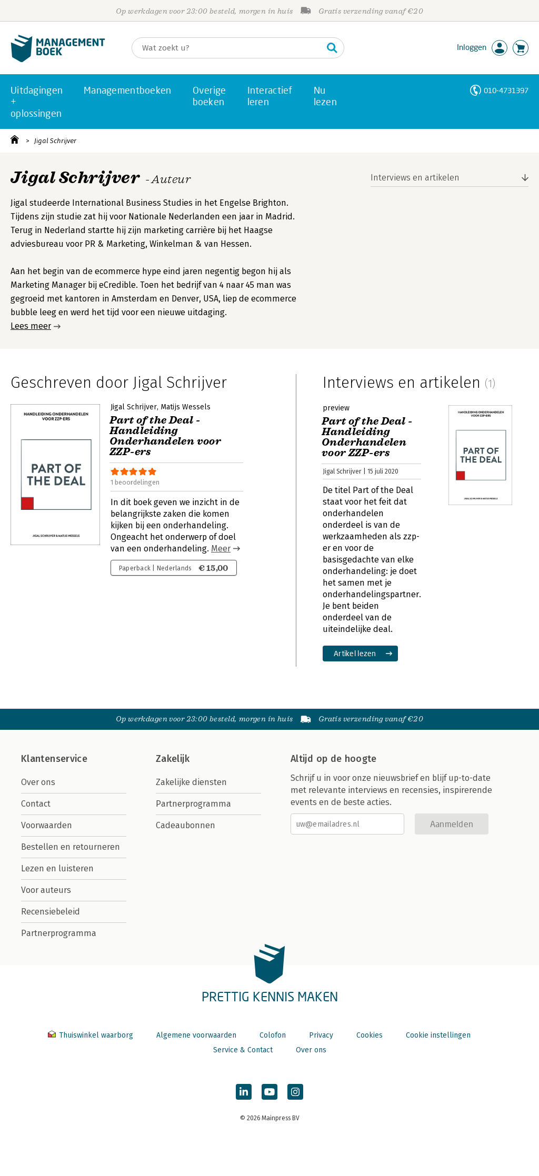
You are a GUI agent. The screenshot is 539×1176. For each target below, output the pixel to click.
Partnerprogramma (58, 933)
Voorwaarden (46, 825)
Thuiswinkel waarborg (91, 1035)
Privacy (321, 1035)
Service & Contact (243, 1050)
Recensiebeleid (50, 912)
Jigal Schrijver (55, 141)
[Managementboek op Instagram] (295, 1092)
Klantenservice (54, 759)
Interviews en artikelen (415, 178)
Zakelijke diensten (191, 782)
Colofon (272, 1035)
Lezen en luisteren (57, 868)
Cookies (369, 1035)
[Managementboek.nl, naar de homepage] (58, 59)
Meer (221, 549)
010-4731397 (506, 90)
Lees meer (31, 326)
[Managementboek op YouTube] (269, 1092)
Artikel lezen (355, 653)
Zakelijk (172, 759)
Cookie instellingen (438, 1035)
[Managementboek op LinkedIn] (244, 1092)
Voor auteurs (46, 890)
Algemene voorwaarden (196, 1035)
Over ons (38, 782)
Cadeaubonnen (185, 825)
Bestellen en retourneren (70, 847)
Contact (36, 804)
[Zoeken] (227, 47)
